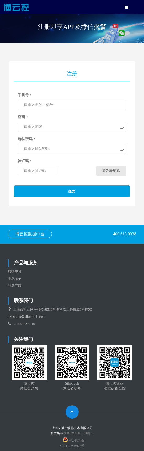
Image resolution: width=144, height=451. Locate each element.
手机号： (25, 95)
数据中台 (15, 271)
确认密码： (27, 139)
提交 (72, 191)
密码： (23, 117)
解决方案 (15, 285)
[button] (126, 7)
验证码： (25, 161)
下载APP (14, 278)
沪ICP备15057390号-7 (79, 433)
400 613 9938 (124, 234)
